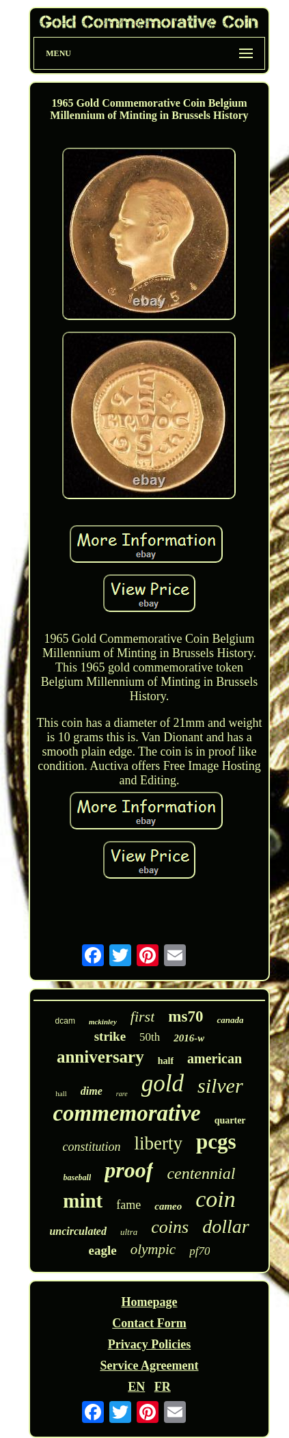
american (214, 1058)
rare (122, 1093)
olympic (153, 1249)
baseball (78, 1177)
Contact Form (149, 1323)
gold (162, 1083)
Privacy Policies (149, 1344)
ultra (128, 1232)
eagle (103, 1250)
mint (82, 1201)
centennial (201, 1173)
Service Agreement (149, 1365)
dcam (65, 1021)
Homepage (149, 1302)
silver (220, 1085)
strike (110, 1036)
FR (162, 1387)
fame (128, 1205)
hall (61, 1093)
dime (91, 1091)
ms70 (185, 1016)
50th (149, 1036)
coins (170, 1227)
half (166, 1061)
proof (129, 1170)
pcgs (216, 1142)
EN (136, 1387)
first (142, 1016)
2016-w (189, 1038)
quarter (230, 1120)
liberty (158, 1143)
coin (215, 1199)
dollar (225, 1226)
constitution (91, 1147)
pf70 (199, 1250)
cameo (168, 1206)
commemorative (126, 1113)
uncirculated (78, 1231)
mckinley (103, 1021)
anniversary (100, 1057)
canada (230, 1020)
